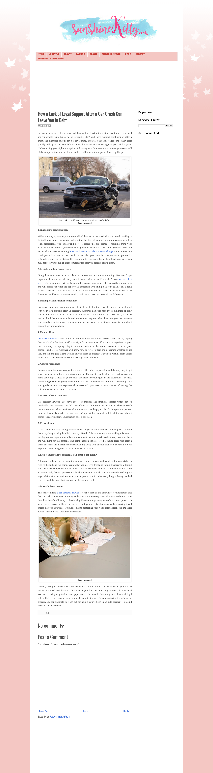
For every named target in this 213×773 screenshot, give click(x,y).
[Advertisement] (106, 86)
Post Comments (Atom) (60, 716)
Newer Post (43, 711)
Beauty (68, 54)
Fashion (80, 54)
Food (128, 54)
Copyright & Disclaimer (51, 59)
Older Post (126, 711)
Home (41, 54)
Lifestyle (54, 54)
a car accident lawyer (68, 492)
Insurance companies (48, 338)
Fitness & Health (111, 54)
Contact (140, 54)
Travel (93, 54)
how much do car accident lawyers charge (91, 251)
